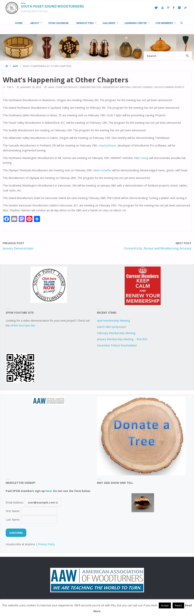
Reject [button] (178, 605)
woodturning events (169, 87)
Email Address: (34, 502)
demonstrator (90, 87)
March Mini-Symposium (111, 327)
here (48, 491)
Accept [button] (165, 605)
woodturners (143, 87)
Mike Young (141, 158)
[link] (181, 23)
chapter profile (66, 87)
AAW (15, 66)
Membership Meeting (117, 87)
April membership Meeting (113, 320)
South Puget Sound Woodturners (52, 6)
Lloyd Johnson (107, 145)
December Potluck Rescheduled (117, 345)
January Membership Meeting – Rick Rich (122, 339)
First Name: (32, 511)
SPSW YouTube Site (22, 325)
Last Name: (32, 519)
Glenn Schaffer (102, 170)
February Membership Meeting (116, 333)
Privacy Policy (46, 544)
